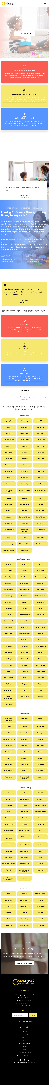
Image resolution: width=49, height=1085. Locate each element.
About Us (24, 1031)
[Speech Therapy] (8, 420)
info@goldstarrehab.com (24, 1000)
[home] (8, 3)
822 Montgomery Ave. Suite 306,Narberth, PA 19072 (24, 996)
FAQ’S (24, 1040)
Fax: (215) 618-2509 (24, 1006)
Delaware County (24, 787)
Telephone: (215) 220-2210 (24, 1003)
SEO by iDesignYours (24, 1021)
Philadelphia (24, 415)
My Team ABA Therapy (24, 1056)
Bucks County (25, 713)
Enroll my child (24, 33)
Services (24, 1037)
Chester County (24, 888)
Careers (24, 1046)
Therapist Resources (24, 1053)
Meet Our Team (24, 1034)
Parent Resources (24, 1043)
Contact (24, 1050)
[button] (45, 4)
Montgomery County (24, 559)
